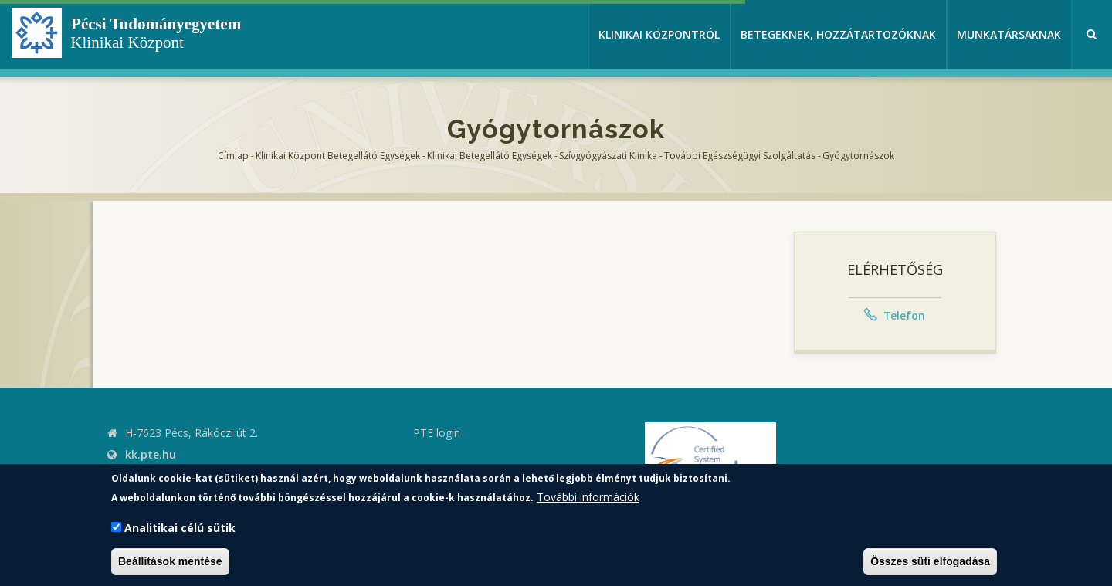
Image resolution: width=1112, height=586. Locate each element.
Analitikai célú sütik (180, 527)
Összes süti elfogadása (930, 561)
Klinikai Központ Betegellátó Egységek (338, 155)
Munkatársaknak (1009, 34)
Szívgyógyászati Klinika (608, 155)
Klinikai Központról (659, 34)
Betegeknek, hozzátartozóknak (838, 34)
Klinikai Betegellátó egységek (489, 155)
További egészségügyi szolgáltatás (739, 155)
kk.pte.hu (150, 454)
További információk (588, 496)
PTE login (436, 432)
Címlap (233, 155)
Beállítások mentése (170, 561)
